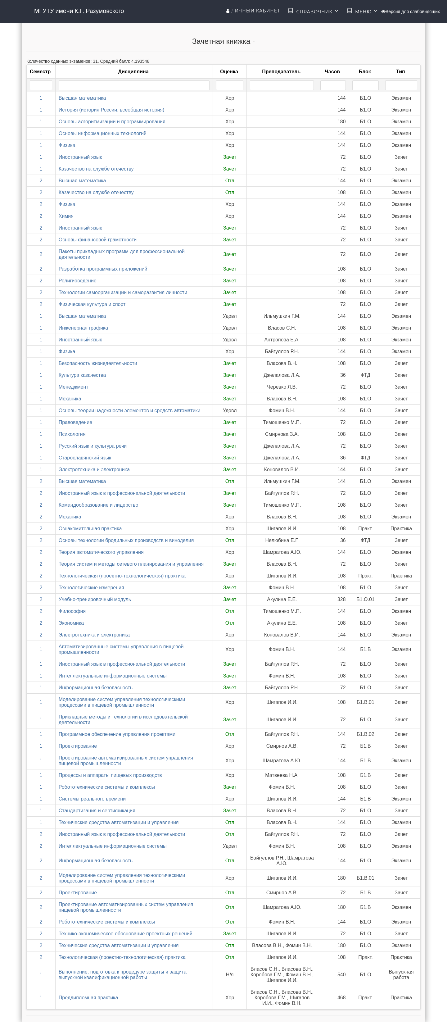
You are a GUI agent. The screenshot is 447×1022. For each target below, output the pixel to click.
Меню (362, 11)
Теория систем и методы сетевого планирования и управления (131, 564)
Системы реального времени (92, 798)
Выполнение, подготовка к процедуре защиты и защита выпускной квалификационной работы (123, 974)
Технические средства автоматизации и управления (119, 822)
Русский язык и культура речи (93, 446)
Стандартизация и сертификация (97, 810)
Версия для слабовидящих (410, 11)
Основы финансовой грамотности (98, 239)
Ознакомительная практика (90, 528)
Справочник (313, 11)
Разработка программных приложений (103, 268)
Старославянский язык (85, 457)
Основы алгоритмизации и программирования (112, 121)
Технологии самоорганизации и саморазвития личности (123, 292)
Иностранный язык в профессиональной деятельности (122, 493)
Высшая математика (82, 98)
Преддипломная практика (88, 997)
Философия (72, 611)
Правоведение (75, 422)
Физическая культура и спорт (92, 304)
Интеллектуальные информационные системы (113, 675)
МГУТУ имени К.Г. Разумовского (79, 11)
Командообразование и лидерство (98, 505)
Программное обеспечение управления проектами (117, 734)
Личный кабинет (253, 11)
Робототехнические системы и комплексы (107, 787)
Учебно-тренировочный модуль (95, 599)
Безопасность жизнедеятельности (98, 363)
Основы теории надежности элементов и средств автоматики (130, 410)
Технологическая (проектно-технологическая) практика (122, 575)
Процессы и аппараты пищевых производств (110, 775)
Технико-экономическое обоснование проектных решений (125, 933)
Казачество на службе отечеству (96, 168)
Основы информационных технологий (103, 133)
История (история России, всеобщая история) (112, 109)
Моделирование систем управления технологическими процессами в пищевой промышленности (122, 702)
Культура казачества (82, 375)
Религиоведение (78, 280)
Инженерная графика (83, 328)
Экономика (71, 623)
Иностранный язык (80, 157)
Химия (66, 216)
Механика (70, 398)
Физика (67, 145)
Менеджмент (73, 387)
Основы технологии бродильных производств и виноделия (126, 540)
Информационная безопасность (96, 687)
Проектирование (78, 746)
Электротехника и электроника (94, 469)
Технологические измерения (91, 587)
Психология (72, 434)
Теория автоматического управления (101, 552)
